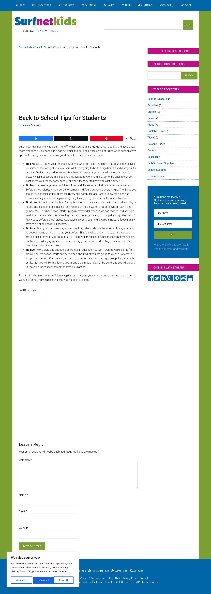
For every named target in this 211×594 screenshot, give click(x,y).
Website (23, 528)
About (118, 578)
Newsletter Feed (98, 571)
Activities (153, 105)
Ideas (151, 124)
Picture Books (156, 176)
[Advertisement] (78, 78)
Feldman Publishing (92, 582)
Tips (57, 47)
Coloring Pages (156, 144)
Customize (21, 580)
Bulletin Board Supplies (161, 163)
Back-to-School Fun (159, 98)
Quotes (152, 150)
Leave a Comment (31, 125)
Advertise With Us (114, 582)
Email (23, 511)
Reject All (43, 580)
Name (23, 495)
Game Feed (119, 571)
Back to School (43, 47)
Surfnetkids (25, 47)
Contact (144, 578)
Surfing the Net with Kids (45, 21)
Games (152, 118)
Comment (25, 459)
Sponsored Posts (135, 582)
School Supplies (157, 169)
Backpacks (154, 156)
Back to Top (152, 582)
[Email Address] (173, 224)
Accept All (64, 580)
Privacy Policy (130, 578)
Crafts (151, 111)
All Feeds (136, 571)
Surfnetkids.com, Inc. (102, 578)
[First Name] (173, 213)
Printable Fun (155, 131)
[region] (43, 570)
